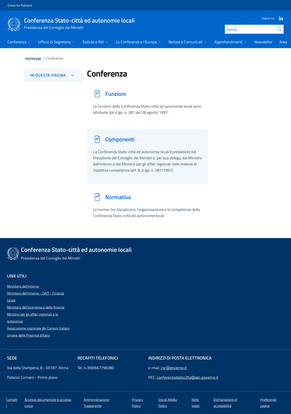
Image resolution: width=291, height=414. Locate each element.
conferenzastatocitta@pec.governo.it (187, 377)
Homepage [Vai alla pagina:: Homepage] (33, 58)
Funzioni (115, 93)
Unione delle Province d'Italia (28, 335)
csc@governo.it (174, 368)
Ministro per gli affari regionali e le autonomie (32, 318)
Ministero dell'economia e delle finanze (35, 307)
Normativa (118, 197)
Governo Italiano (19, 5)
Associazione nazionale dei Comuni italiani (38, 328)
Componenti (119, 139)
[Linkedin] (279, 18)
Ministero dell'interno (23, 286)
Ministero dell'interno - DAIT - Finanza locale (35, 297)
